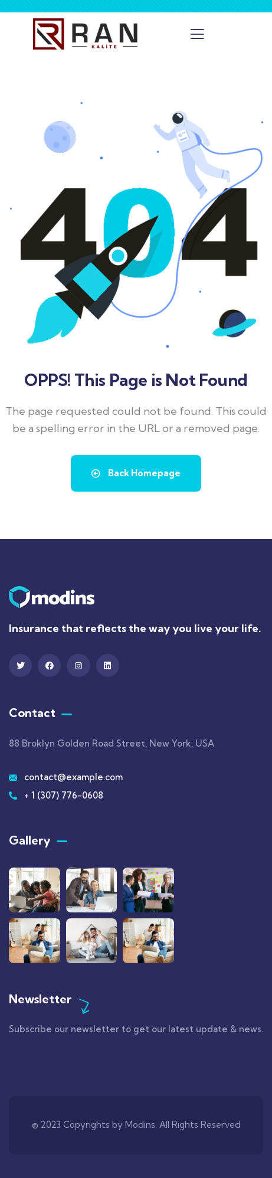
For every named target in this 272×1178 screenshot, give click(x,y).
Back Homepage (136, 473)
